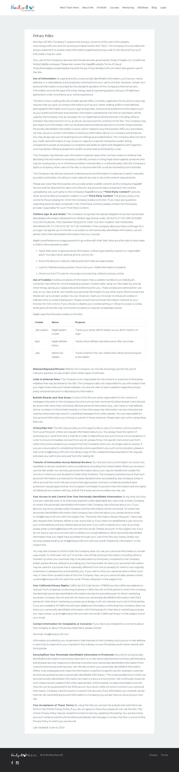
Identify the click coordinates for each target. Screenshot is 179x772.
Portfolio (102, 7)
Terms (164, 755)
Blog (154, 7)
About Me (87, 7)
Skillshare (142, 7)
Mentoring (128, 7)
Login (163, 7)
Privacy (153, 755)
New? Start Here (69, 7)
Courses (114, 7)
